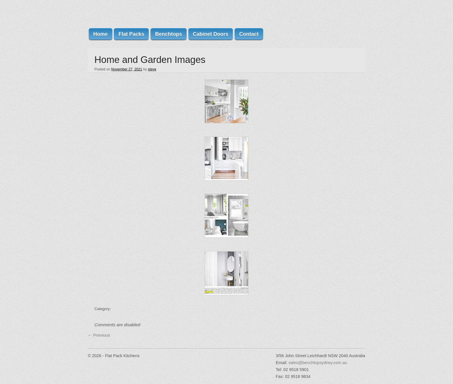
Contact (249, 34)
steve (152, 69)
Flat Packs (131, 34)
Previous (99, 335)
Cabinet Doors (210, 34)
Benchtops (168, 34)
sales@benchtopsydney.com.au (317, 362)
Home (100, 34)
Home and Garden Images (149, 59)
